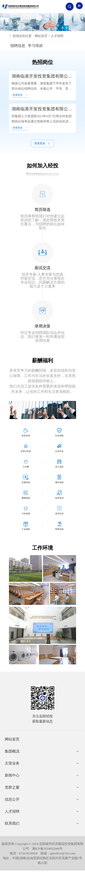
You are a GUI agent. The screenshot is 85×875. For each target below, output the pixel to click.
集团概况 (12, 756)
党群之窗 (12, 792)
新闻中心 (12, 780)
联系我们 (12, 828)
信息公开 (12, 804)
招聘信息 (17, 46)
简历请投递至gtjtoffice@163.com (42, 178)
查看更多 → (22, 95)
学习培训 (35, 46)
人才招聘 (57, 36)
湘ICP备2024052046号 (47, 853)
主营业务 (12, 768)
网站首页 (41, 36)
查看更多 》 (42, 147)
